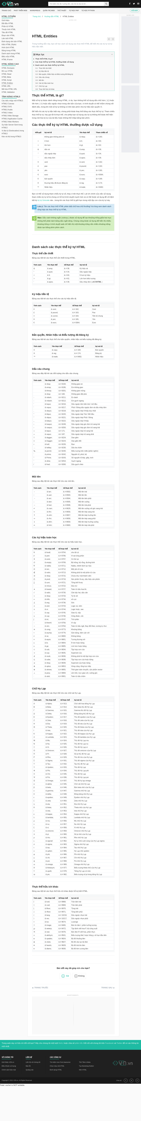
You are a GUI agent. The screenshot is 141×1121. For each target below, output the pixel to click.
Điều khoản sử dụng (9, 1066)
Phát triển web (20, 10)
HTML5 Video (7, 113)
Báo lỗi (28, 1066)
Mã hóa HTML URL (9, 89)
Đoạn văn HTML (8, 35)
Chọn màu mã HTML (57, 1066)
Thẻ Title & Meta (84, 1062)
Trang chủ (6, 10)
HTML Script (7, 80)
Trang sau (106, 988)
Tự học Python (88, 10)
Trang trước (41, 988)
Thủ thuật (61, 10)
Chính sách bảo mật (9, 1070)
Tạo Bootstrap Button (86, 1066)
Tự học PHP (74, 10)
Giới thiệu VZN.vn (8, 1062)
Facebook (109, 1043)
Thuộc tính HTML (9, 29)
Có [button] (67, 976)
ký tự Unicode (43, 200)
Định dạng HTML (56, 1070)
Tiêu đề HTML (7, 32)
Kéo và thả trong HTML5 (11, 137)
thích (61, 1043)
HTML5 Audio (7, 110)
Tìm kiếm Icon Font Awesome (60, 1062)
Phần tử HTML (7, 26)
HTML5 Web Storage (10, 116)
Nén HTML (83, 1070)
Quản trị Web (49, 10)
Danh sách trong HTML (11, 53)
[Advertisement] (72, 26)
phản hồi (78, 1043)
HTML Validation (8, 92)
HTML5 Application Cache (12, 119)
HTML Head (6, 74)
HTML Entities (7, 83)
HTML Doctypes (8, 68)
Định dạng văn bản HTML (12, 41)
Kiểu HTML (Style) (9, 44)
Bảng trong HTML (9, 50)
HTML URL (6, 86)
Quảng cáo (29, 1070)
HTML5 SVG (7, 107)
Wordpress (35, 10)
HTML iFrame (7, 59)
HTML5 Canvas (8, 104)
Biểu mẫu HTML (8, 56)
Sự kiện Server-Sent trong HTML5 (12, 126)
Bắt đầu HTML (7, 23)
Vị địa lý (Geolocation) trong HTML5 (13, 132)
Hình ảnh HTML (8, 47)
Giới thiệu (5, 20)
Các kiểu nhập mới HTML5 (12, 101)
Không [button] (81, 976)
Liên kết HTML (7, 38)
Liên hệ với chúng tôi (33, 1062)
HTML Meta (6, 77)
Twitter (119, 1043)
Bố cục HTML (7, 71)
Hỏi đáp (134, 10)
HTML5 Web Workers (10, 122)
